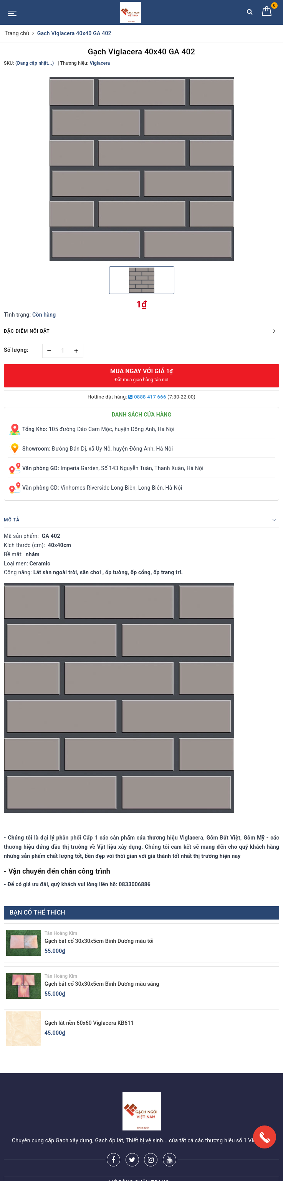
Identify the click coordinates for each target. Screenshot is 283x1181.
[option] (141, 169)
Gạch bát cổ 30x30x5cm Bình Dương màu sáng (102, 984)
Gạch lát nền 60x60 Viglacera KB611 (89, 1023)
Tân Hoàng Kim (61, 933)
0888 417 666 (147, 397)
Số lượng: (16, 350)
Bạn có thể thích (37, 912)
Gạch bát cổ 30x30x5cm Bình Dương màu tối (99, 941)
